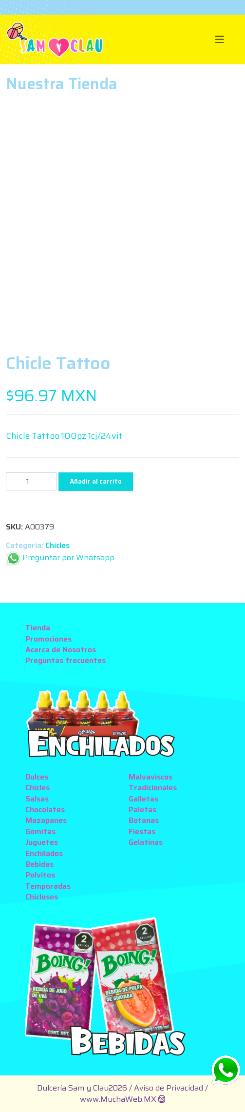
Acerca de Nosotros (60, 650)
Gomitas (40, 831)
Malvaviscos (150, 777)
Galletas (143, 799)
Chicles (57, 545)
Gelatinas (146, 842)
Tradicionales (153, 787)
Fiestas (142, 831)
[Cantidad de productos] (31, 481)
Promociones (48, 639)
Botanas (144, 820)
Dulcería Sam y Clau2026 (82, 1088)
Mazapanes (46, 820)
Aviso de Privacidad (169, 1088)
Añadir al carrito (96, 481)
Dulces (36, 777)
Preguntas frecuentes (65, 660)
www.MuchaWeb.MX (118, 1099)
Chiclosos (41, 897)
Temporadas (48, 886)
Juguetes (41, 842)
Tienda (37, 628)
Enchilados (44, 853)
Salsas (37, 799)
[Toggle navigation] (219, 39)
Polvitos (40, 875)
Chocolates (45, 809)
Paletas (142, 809)
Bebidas (39, 864)
